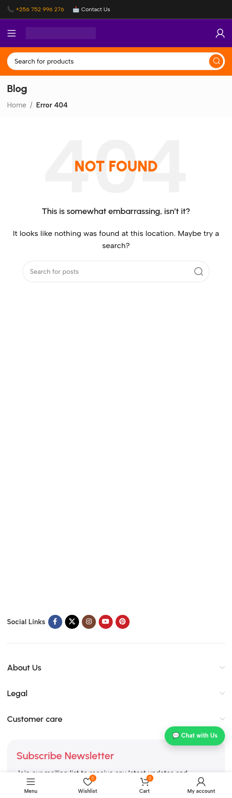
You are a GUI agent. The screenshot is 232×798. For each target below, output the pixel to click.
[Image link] (65, 546)
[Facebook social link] (55, 622)
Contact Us (95, 9)
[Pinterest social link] (123, 622)
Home (16, 105)
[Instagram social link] (89, 622)
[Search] (116, 61)
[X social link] (72, 622)
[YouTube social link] (106, 622)
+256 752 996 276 (39, 9)
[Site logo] (61, 32)
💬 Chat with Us (195, 736)
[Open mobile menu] (11, 33)
